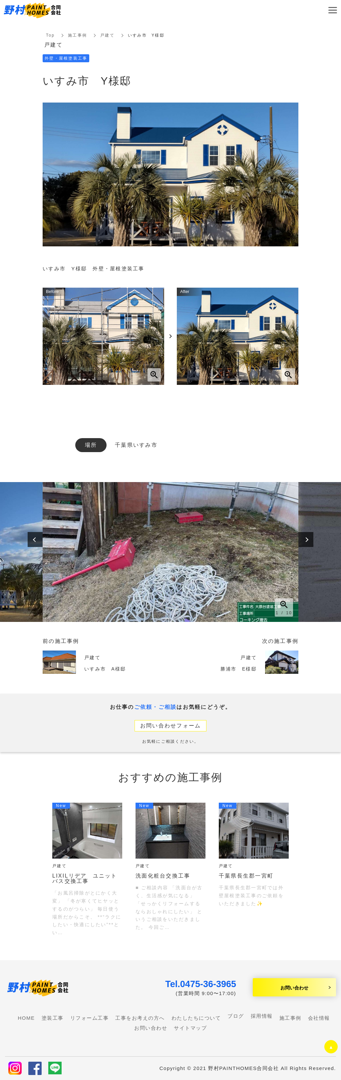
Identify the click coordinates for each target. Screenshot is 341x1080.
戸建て (107, 35)
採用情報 (262, 1016)
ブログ (235, 1016)
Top (50, 35)
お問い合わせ (294, 987)
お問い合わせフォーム (170, 725)
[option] (170, 552)
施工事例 (77, 35)
